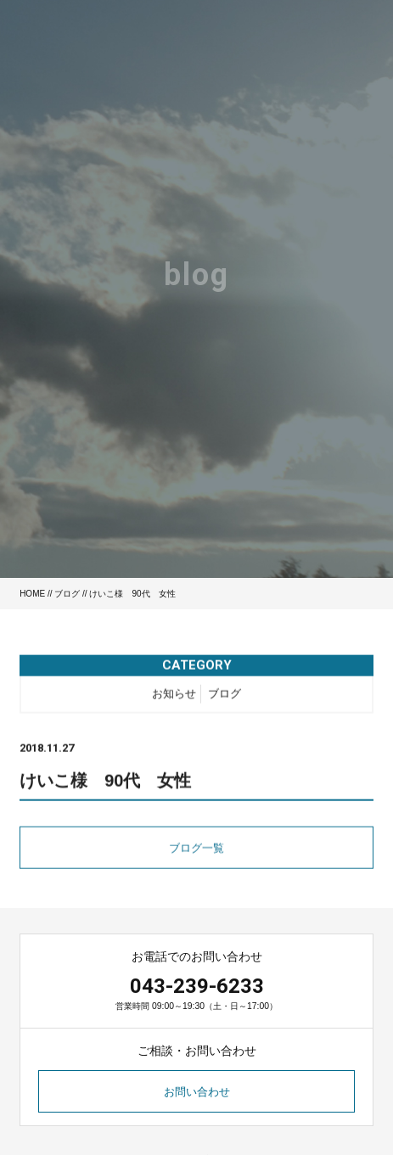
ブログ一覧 (196, 851)
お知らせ (174, 697)
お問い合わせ (197, 1091)
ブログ (67, 593)
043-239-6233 (197, 986)
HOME (32, 593)
